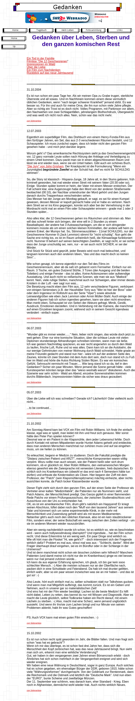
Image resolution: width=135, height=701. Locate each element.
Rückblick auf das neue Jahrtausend (50, 72)
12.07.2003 (34, 131)
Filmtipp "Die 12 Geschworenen (47, 61)
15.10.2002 (34, 633)
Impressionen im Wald (41, 64)
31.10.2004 (34, 89)
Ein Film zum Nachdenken (43, 69)
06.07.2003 (34, 328)
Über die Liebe (36, 67)
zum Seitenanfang (34, 121)
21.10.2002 (34, 423)
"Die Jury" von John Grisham (45, 166)
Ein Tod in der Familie (41, 58)
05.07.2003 (34, 392)
